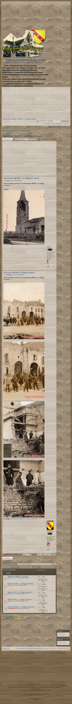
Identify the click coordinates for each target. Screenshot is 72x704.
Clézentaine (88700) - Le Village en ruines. (22, 136)
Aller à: (15, 564)
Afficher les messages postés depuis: (17, 554)
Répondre (7, 139)
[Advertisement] (48, 15)
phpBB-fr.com (39, 698)
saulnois (12, 585)
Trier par (37, 554)
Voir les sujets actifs (25, 130)
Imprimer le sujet (37, 121)
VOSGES (13, 119)
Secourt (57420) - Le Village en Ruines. (21, 584)
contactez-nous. (36, 689)
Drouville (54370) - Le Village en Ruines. (21, 607)
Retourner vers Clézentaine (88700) (13, 562)
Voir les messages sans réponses (10, 130)
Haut (54, 174)
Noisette (12, 601)
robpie (8, 180)
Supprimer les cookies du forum (35, 648)
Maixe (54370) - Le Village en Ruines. (20, 599)
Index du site (6, 119)
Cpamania (9, 274)
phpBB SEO (36, 699)
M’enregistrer (58, 123)
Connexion (66, 123)
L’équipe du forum (21, 648)
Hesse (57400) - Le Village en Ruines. (20, 592)
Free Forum (41, 695)
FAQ (53, 123)
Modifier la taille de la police (67, 119)
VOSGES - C (20, 119)
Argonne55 (12, 577)
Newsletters (47, 123)
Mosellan (12, 593)
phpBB (31, 694)
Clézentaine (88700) (30, 119)
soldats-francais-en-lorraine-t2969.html (25, 519)
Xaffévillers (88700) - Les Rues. (18, 576)
